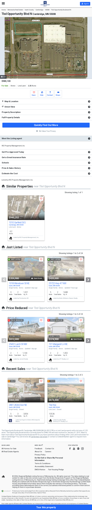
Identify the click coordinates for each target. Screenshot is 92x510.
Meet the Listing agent (12, 138)
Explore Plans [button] (41, 493)
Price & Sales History (11, 168)
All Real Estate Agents (10, 452)
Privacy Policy (40, 455)
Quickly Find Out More (46, 125)
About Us (38, 452)
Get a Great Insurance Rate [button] (14, 157)
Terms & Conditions (42, 463)
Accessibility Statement (44, 466)
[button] (85, 4)
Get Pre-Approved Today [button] (13, 152)
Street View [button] (8, 107)
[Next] (88, 279)
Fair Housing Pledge (56, 469)
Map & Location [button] (10, 101)
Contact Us (49, 449)
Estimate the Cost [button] (10, 173)
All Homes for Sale (9, 449)
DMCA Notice (40, 469)
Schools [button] (5, 163)
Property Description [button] (11, 112)
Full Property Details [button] (11, 117)
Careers (48, 452)
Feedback (38, 449)
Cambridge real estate (39, 437)
